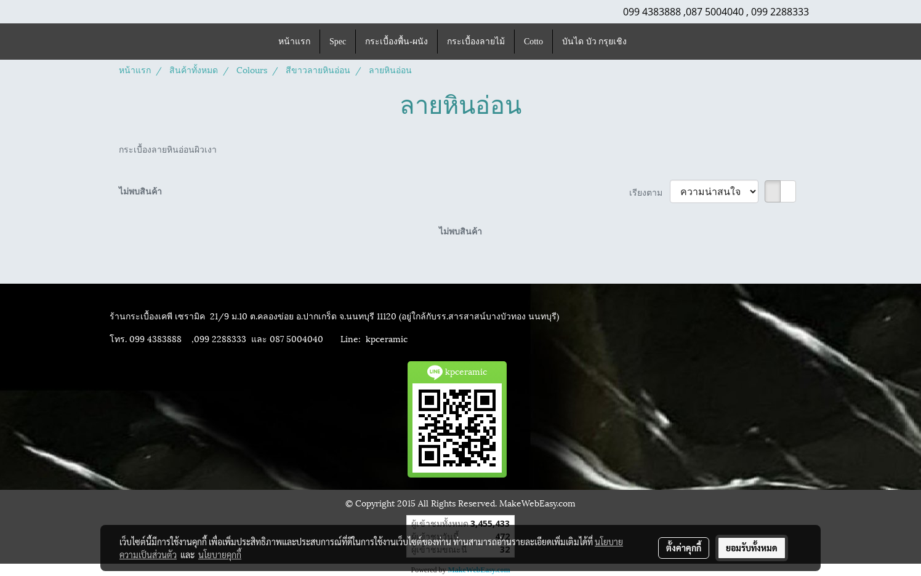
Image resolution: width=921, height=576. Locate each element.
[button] (647, 42)
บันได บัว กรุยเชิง (594, 41)
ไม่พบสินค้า (140, 190)
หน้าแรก (294, 41)
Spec (337, 41)
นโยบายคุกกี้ (219, 554)
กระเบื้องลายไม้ (476, 41)
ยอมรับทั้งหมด (752, 547)
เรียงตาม (649, 191)
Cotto (533, 41)
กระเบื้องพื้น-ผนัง (396, 41)
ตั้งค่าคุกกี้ (683, 547)
